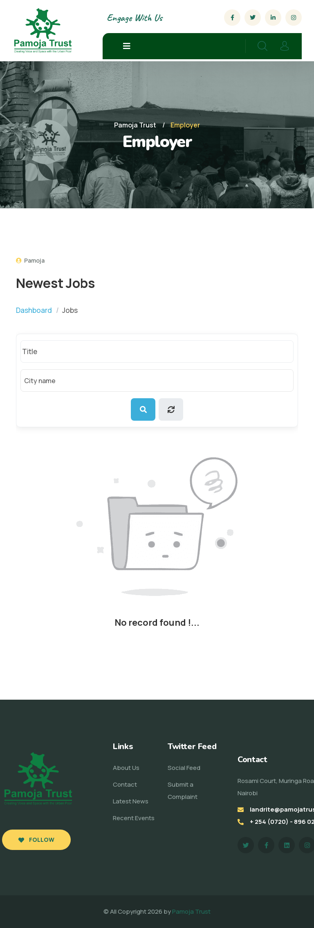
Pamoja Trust (191, 911)
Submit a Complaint (182, 790)
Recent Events (134, 818)
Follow (36, 839)
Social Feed (184, 767)
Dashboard (34, 310)
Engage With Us (134, 17)
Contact (125, 784)
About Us (126, 767)
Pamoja (30, 260)
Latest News (130, 801)
